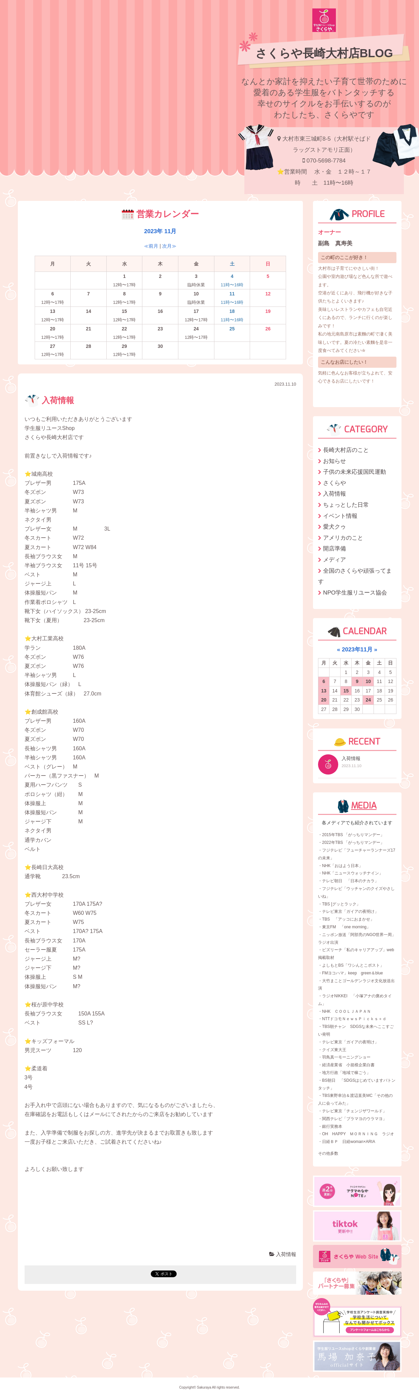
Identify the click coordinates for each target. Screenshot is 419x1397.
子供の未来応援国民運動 (354, 471)
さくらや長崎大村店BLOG (324, 53)
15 (346, 690)
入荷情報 (49, 400)
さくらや (334, 482)
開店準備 (334, 548)
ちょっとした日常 (346, 504)
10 (368, 681)
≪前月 (151, 246)
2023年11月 (357, 649)
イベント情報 (340, 515)
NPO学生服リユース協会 (355, 592)
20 (323, 700)
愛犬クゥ (334, 526)
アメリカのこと (343, 537)
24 (368, 700)
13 (323, 690)
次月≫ (169, 246)
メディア (334, 559)
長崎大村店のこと (346, 449)
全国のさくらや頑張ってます (355, 576)
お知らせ (334, 461)
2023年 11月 (160, 231)
